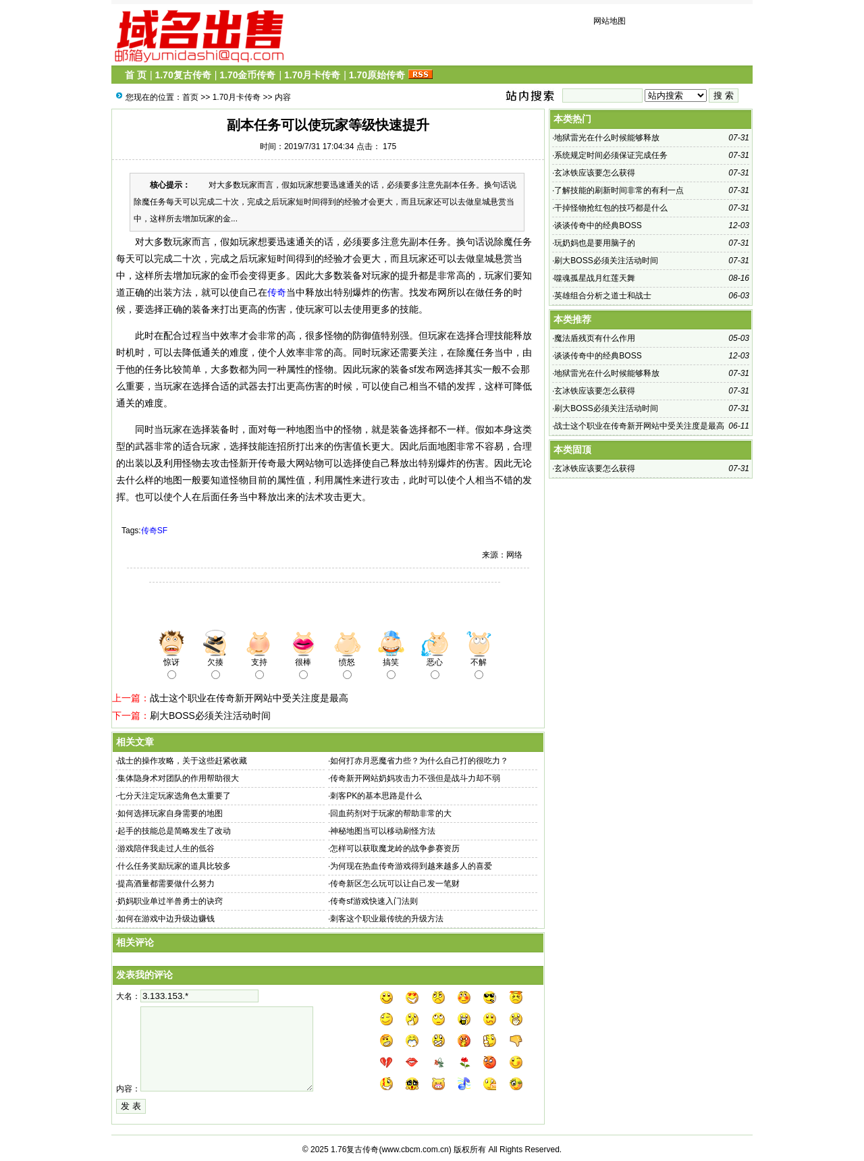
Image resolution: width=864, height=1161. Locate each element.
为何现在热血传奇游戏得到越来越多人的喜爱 (411, 866)
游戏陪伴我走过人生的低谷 (166, 848)
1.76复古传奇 (355, 1149)
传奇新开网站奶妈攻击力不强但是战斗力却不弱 (415, 778)
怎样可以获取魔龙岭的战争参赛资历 (395, 848)
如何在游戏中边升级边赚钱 (166, 918)
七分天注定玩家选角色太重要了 (174, 796)
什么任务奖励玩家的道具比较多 (174, 866)
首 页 (135, 75)
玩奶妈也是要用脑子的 (594, 243)
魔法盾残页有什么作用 (594, 338)
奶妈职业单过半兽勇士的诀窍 (170, 901)
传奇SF (154, 530)
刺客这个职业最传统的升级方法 (386, 918)
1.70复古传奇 (183, 75)
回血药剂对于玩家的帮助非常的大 (391, 813)
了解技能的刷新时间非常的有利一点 (619, 190)
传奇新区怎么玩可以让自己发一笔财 (395, 883)
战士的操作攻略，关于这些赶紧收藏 (182, 760)
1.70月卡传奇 (312, 75)
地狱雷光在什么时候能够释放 (606, 137)
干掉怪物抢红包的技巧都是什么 (611, 208)
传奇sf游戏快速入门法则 (373, 901)
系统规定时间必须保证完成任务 (611, 155)
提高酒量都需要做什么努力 (166, 883)
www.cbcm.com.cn (414, 1149)
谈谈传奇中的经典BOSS (597, 225)
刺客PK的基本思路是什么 (376, 796)
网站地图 (609, 21)
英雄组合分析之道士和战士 (602, 295)
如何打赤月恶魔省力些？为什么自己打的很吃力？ (419, 760)
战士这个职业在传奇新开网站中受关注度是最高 (249, 698)
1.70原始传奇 (377, 75)
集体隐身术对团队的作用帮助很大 (178, 778)
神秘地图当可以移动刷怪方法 (382, 831)
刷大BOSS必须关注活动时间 (210, 715)
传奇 (276, 292)
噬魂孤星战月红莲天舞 (594, 278)
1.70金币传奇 (247, 75)
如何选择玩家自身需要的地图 (170, 813)
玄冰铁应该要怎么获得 (594, 173)
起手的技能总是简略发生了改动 (174, 831)
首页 (190, 97)
